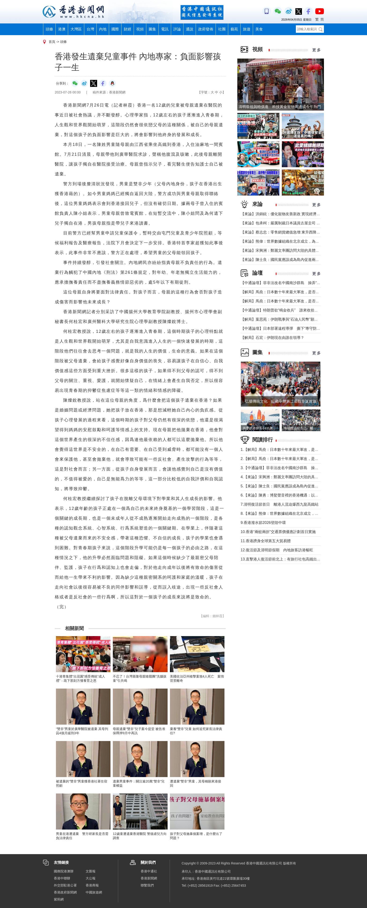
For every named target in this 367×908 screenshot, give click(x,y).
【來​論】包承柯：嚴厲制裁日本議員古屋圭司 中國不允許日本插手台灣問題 (303, 223)
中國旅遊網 (94, 892)
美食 (259, 29)
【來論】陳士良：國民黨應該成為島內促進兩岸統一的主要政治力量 (297, 260)
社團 (222, 29)
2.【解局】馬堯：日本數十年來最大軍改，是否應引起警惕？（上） (296, 459)
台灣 (90, 29)
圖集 (152, 29)
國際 (115, 29)
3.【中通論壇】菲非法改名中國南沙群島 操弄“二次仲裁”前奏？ (294, 468)
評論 (177, 29)
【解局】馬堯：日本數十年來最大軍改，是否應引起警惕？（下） (295, 292)
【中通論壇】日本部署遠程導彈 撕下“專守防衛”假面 (285, 328)
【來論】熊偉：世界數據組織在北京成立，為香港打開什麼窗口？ (295, 241)
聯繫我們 (147, 885)
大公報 (90, 878)
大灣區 (76, 29)
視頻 (140, 29)
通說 (189, 29)
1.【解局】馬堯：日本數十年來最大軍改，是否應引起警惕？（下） (296, 450)
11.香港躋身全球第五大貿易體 (266, 541)
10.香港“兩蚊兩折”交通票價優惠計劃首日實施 (278, 532)
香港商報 (92, 885)
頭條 (49, 29)
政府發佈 (205, 29)
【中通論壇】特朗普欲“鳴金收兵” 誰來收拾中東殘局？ (287, 310)
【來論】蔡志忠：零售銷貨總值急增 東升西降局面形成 (286, 232)
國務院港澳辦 (63, 871)
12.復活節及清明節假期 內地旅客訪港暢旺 (277, 550)
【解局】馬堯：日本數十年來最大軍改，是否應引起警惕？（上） (295, 301)
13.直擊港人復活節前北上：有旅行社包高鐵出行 (281, 559)
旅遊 (246, 29)
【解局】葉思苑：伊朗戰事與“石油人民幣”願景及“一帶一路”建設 (294, 319)
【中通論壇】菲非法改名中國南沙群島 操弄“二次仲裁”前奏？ (292, 283)
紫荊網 (59, 899)
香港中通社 (149, 871)
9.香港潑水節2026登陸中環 (263, 523)
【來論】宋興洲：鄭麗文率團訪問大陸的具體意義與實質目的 (291, 250)
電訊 (165, 29)
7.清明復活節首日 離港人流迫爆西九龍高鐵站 (280, 504)
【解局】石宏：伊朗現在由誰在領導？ (272, 338)
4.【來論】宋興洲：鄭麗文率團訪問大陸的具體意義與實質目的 (293, 477)
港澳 (62, 29)
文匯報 (90, 871)
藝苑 (234, 29)
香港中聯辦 (62, 878)
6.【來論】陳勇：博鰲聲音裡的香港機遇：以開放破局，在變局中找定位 (300, 495)
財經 (127, 29)
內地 (102, 29)
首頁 (52, 42)
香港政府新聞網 (65, 892)
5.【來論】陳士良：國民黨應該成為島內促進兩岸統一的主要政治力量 (298, 486)
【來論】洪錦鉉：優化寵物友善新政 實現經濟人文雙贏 (286, 214)
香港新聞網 (149, 878)
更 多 (316, 50)
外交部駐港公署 (65, 885)
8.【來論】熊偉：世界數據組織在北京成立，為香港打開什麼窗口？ (296, 513)
